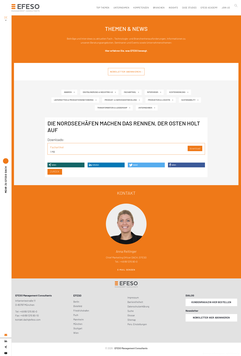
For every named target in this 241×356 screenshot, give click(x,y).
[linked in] (5, 341)
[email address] (5, 335)
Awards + (69, 92)
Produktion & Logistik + (160, 100)
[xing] (5, 347)
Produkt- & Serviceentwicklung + (122, 100)
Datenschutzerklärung (138, 306)
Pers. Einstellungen (137, 324)
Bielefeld (77, 306)
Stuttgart (77, 328)
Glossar (131, 315)
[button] (65, 165)
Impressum (133, 297)
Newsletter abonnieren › (126, 71)
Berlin (76, 301)
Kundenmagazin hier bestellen (211, 302)
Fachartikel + (131, 92)
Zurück (54, 171)
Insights (172, 7)
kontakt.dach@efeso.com (27, 319)
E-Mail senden (126, 269)
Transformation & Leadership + (113, 108)
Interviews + (154, 92)
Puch (75, 315)
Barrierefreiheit (135, 302)
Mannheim (78, 319)
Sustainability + (189, 100)
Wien (76, 333)
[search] (236, 14)
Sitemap (131, 319)
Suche (130, 311)
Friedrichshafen (81, 310)
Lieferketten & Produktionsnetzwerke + (75, 100)
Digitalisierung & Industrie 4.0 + (99, 92)
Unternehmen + (146, 108)
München (77, 324)
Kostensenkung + (178, 92)
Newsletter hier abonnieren (211, 317)
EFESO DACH (5, 179)
